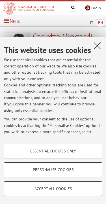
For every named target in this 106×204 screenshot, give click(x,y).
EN (100, 22)
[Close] (97, 45)
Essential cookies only (53, 151)
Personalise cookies (53, 169)
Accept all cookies (53, 188)
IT (91, 22)
